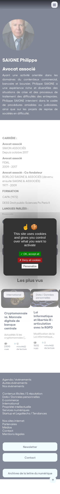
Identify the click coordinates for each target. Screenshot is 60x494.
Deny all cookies (30, 260)
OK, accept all (30, 254)
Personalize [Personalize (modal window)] (30, 266)
